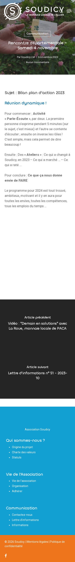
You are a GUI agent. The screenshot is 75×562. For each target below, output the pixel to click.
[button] (69, 11)
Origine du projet (22, 447)
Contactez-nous (22, 514)
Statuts (16, 457)
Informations (20, 525)
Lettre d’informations (25, 520)
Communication (37, 34)
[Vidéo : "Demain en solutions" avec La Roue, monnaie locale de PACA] (37, 324)
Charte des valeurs (24, 452)
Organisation (20, 486)
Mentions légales (37, 541)
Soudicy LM (28, 57)
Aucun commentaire (37, 62)
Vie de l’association (24, 480)
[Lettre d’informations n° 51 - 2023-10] (37, 374)
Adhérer (17, 491)
